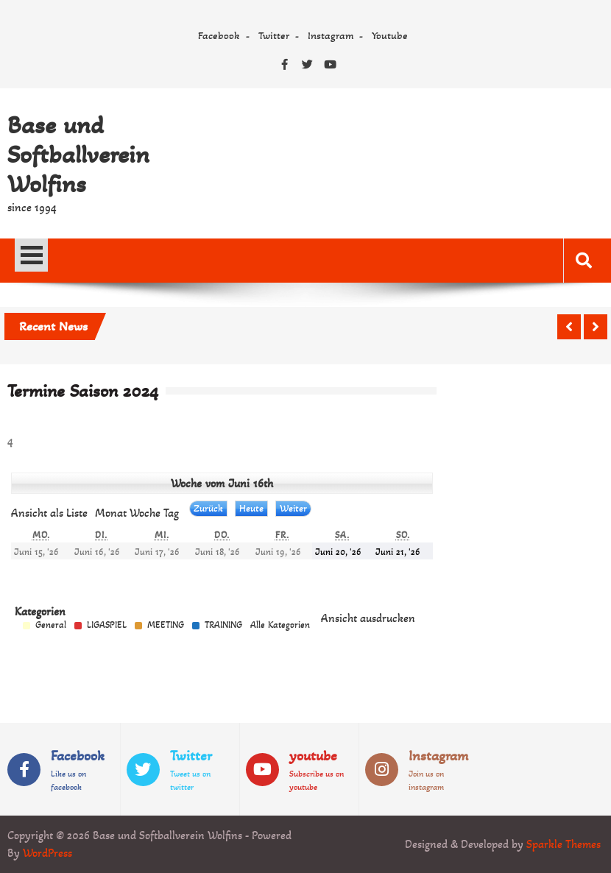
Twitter (273, 35)
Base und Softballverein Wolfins (78, 154)
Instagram (330, 35)
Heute (251, 508)
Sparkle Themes (563, 844)
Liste (49, 513)
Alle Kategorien (280, 625)
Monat (111, 513)
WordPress (47, 853)
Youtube (390, 35)
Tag (171, 513)
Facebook (219, 35)
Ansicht (368, 618)
